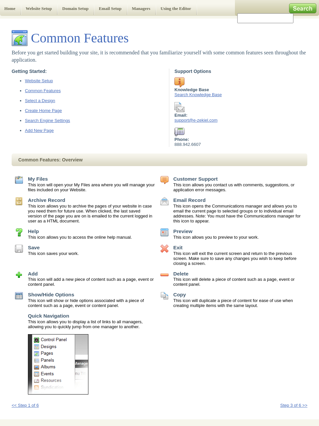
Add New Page (39, 130)
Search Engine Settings (47, 120)
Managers (141, 8)
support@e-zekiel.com (196, 120)
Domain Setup (75, 8)
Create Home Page (43, 110)
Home (9, 8)
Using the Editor (175, 8)
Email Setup (110, 8)
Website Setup (39, 8)
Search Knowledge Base (198, 94)
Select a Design (40, 100)
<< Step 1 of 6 (25, 405)
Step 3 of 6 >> (293, 405)
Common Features (43, 90)
